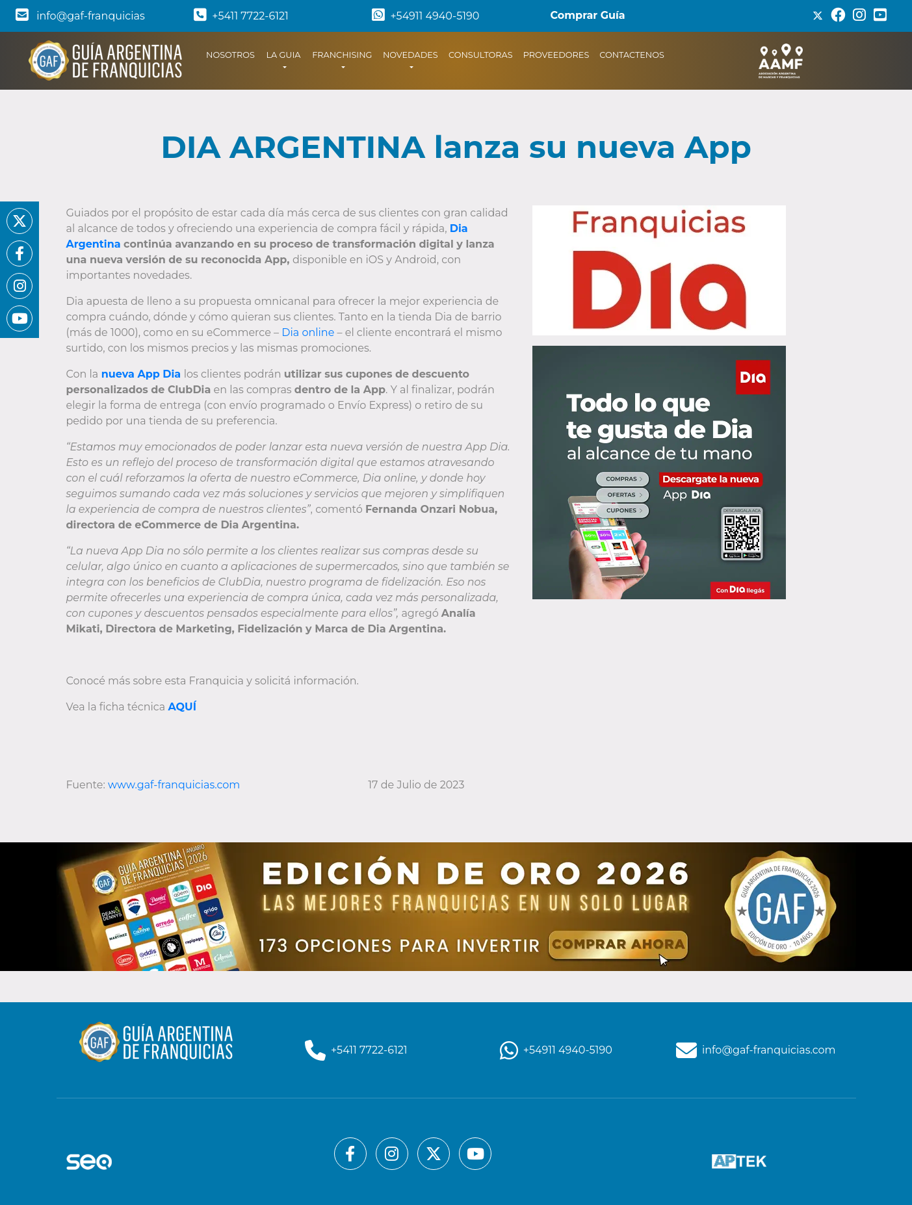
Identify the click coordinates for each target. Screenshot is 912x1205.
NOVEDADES (410, 55)
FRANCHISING (342, 55)
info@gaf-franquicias (80, 16)
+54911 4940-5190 (425, 16)
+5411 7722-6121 (241, 16)
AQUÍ (182, 707)
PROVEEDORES (556, 55)
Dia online (307, 332)
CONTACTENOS (631, 55)
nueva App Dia (141, 374)
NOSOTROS (233, 54)
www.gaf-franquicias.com (175, 785)
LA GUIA (283, 55)
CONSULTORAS (481, 55)
